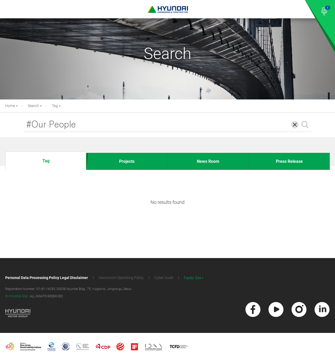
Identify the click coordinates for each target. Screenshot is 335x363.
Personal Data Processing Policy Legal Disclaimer (46, 278)
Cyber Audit (163, 278)
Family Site (192, 278)
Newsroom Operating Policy (121, 278)
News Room (208, 161)
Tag (55, 106)
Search (33, 106)
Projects (127, 161)
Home (10, 106)
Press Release (289, 161)
